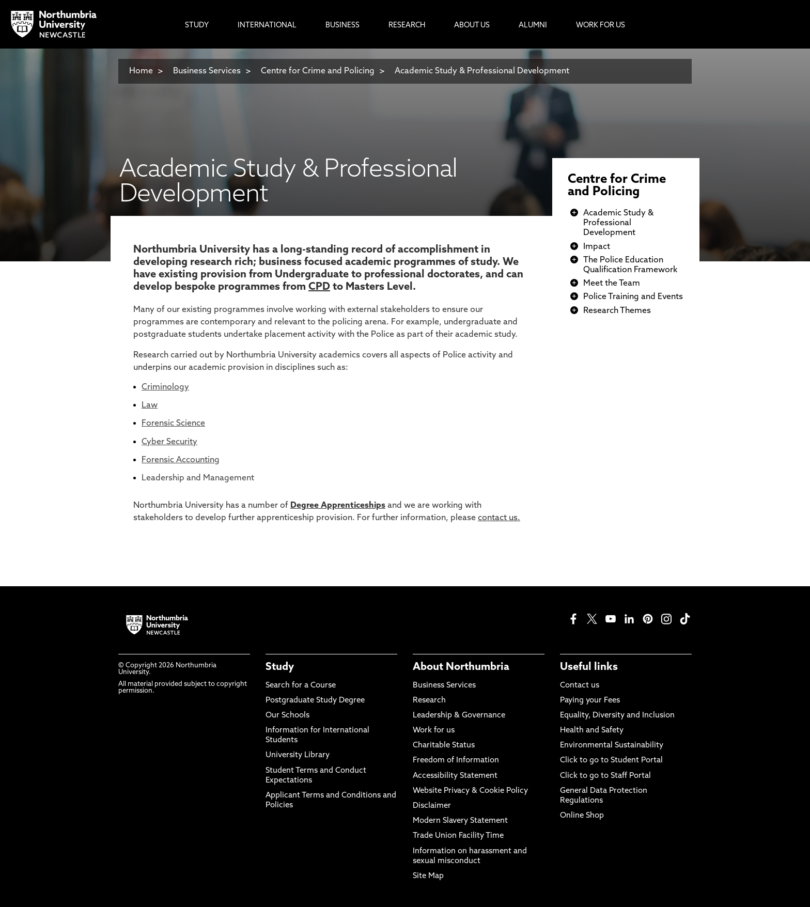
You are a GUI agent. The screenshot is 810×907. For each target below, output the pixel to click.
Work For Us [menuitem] (600, 25)
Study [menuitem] (197, 25)
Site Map (428, 876)
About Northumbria (461, 667)
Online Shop (582, 816)
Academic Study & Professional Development (482, 71)
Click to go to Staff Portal (605, 776)
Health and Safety (592, 730)
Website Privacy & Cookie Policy (470, 791)
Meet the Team (611, 283)
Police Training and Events (633, 297)
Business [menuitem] (342, 25)
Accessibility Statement (455, 776)
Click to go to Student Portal (611, 760)
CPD (319, 287)
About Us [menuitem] (472, 25)
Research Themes (617, 311)
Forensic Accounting (181, 460)
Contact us (579, 686)
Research (429, 701)
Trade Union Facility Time (458, 836)
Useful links (589, 667)
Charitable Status (444, 745)
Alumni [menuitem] (533, 25)
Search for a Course (301, 686)
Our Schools (287, 716)
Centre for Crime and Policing (318, 71)
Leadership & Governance (459, 716)
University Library (298, 755)
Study (280, 667)
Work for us (434, 730)
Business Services (207, 71)
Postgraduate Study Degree (315, 701)
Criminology (165, 387)
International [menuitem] (267, 25)
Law (150, 405)
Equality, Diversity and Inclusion (617, 716)
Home (141, 71)
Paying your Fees (590, 701)
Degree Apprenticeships (337, 506)
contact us (498, 518)
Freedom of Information (456, 760)
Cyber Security (169, 442)
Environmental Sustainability (611, 745)
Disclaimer (432, 806)
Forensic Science (173, 423)
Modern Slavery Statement (460, 821)
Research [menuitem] (406, 25)
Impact (596, 247)
